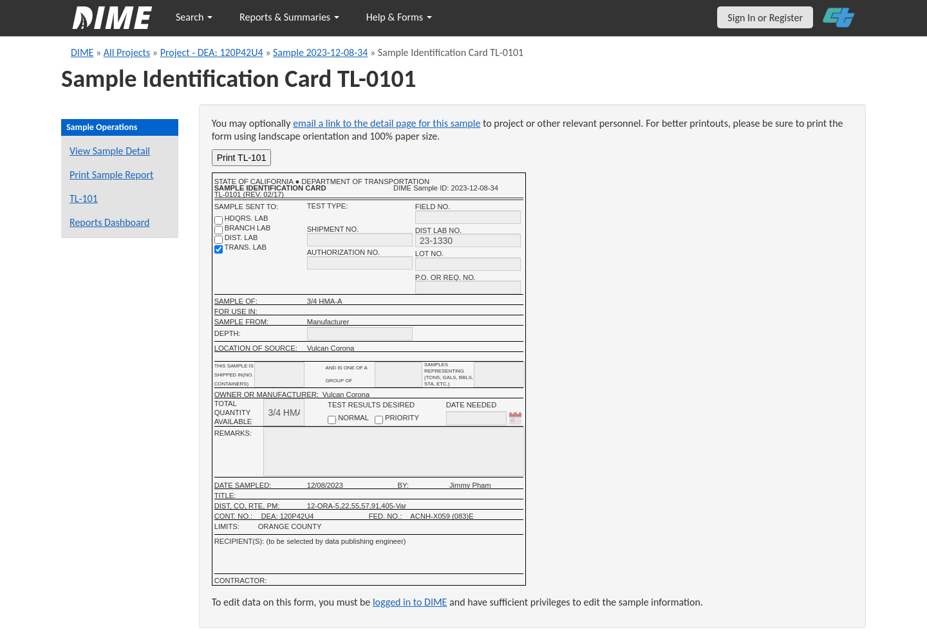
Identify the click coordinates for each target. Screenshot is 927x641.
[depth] (360, 333)
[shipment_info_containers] (279, 374)
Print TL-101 (242, 158)
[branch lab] (218, 230)
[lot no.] (468, 264)
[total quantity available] (283, 412)
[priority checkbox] (379, 420)
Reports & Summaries (289, 17)
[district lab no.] (468, 240)
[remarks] (393, 451)
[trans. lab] (218, 249)
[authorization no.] (360, 263)
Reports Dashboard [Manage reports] (109, 222)
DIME (82, 52)
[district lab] (218, 240)
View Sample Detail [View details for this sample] (110, 151)
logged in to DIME (410, 602)
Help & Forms (399, 17)
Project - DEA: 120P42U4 (211, 52)
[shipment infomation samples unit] (499, 374)
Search (194, 17)
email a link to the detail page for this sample (386, 123)
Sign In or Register (765, 18)
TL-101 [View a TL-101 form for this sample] (84, 198)
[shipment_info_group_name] (398, 374)
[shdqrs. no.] (218, 220)
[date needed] (476, 418)
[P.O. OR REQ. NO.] (468, 287)
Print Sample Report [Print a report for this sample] (111, 175)
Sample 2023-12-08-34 (320, 52)
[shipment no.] (360, 239)
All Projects (127, 52)
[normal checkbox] (332, 420)
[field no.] (468, 217)
